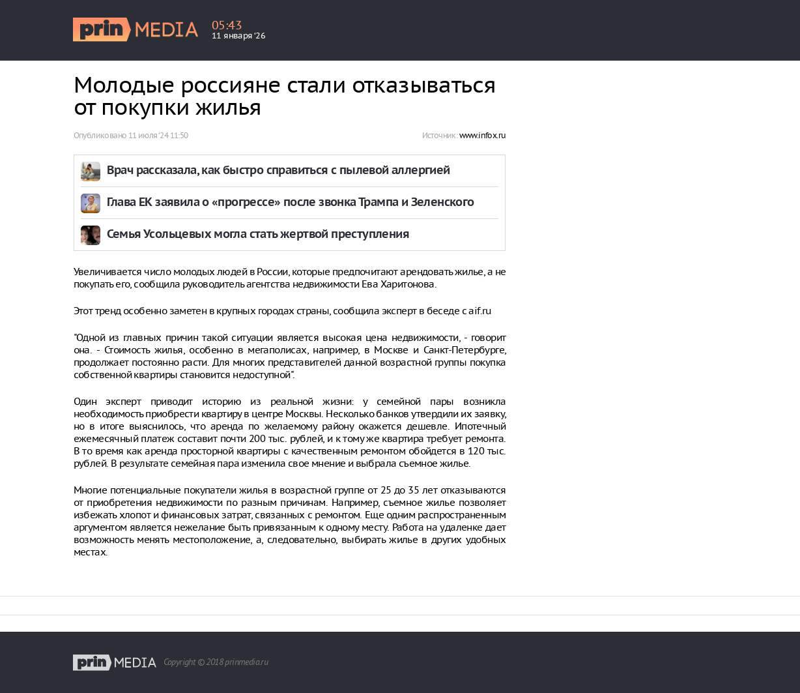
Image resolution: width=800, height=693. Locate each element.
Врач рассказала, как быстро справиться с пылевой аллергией (278, 171)
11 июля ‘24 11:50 (158, 135)
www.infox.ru (482, 135)
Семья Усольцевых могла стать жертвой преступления (258, 235)
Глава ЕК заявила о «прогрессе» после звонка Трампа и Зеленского (290, 203)
